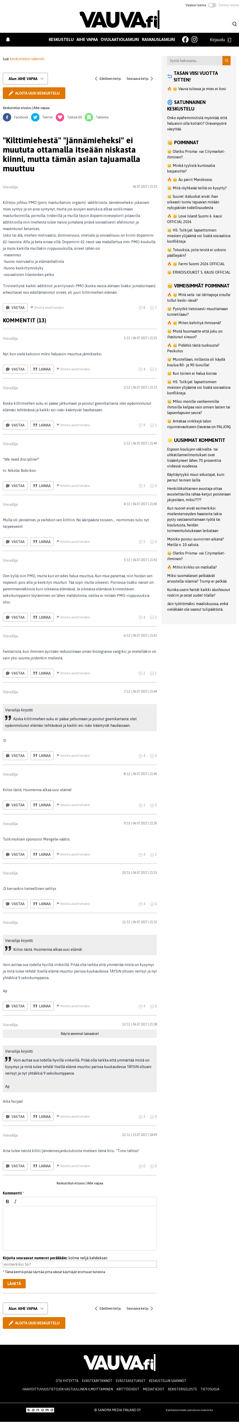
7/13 (127, 691)
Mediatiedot (153, 1389)
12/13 (126, 1024)
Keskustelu (61, 39)
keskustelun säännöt (27, 59)
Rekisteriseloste (182, 1389)
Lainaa (42, 369)
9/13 (127, 823)
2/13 (127, 387)
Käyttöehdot (127, 1389)
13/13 (126, 1135)
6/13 (127, 635)
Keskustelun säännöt (167, 1381)
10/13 (126, 873)
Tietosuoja (209, 1389)
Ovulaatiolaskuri (120, 39)
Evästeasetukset (130, 1381)
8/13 (127, 774)
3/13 (127, 443)
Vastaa (15, 307)
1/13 (127, 338)
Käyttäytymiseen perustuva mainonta (189, 1410)
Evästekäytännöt (97, 1381)
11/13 (126, 922)
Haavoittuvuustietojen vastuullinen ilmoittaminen (67, 1389)
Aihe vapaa (87, 39)
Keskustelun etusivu (17, 108)
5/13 (127, 560)
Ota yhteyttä (67, 1381)
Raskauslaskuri (158, 39)
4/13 (127, 504)
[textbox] (80, 1228)
